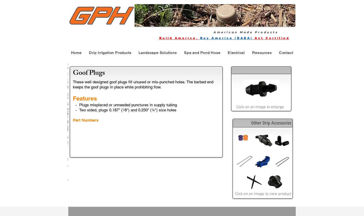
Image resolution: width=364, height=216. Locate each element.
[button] (215, 15)
